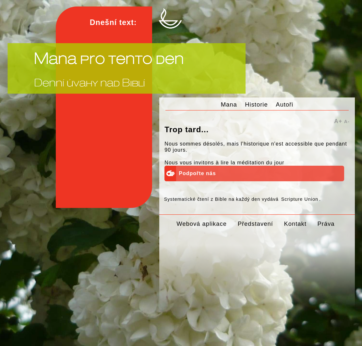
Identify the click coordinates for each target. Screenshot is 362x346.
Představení (255, 223)
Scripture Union (299, 199)
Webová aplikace (201, 223)
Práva (326, 223)
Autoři (284, 104)
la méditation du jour (257, 162)
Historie (256, 104)
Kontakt (295, 223)
